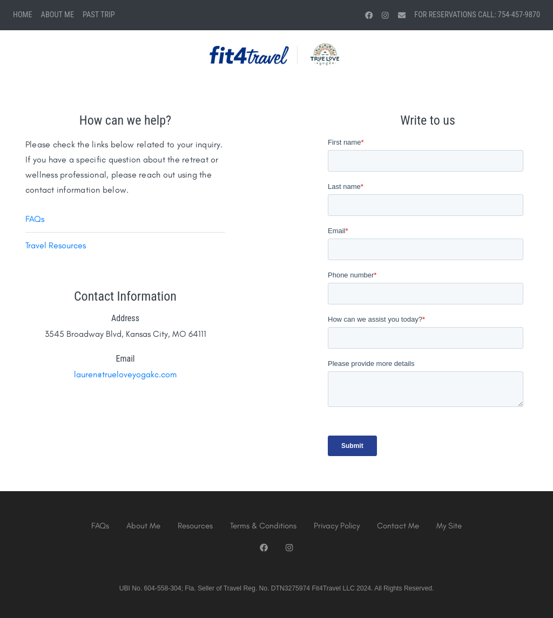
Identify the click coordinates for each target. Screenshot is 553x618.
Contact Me (398, 526)
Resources (195, 526)
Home (22, 14)
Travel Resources (55, 245)
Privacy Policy (337, 526)
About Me (57, 14)
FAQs (34, 219)
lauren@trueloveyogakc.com (125, 374)
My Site (449, 526)
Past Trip (99, 14)
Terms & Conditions (263, 526)
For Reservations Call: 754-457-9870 (477, 14)
